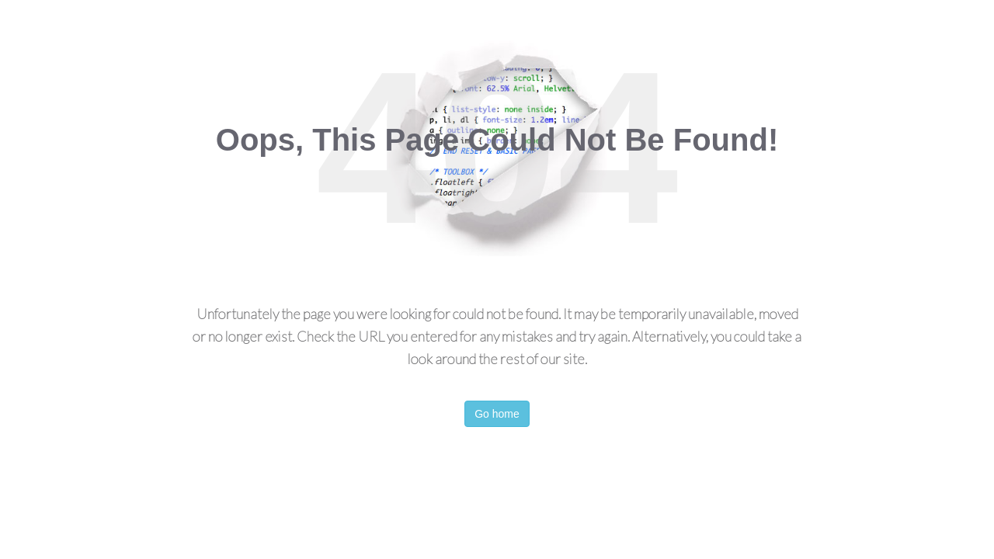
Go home (497, 414)
